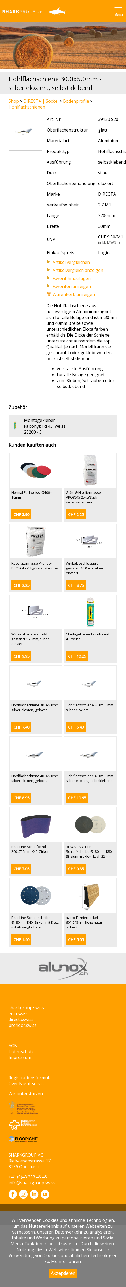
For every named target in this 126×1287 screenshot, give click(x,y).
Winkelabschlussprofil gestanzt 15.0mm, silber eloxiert (30, 639)
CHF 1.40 (21, 939)
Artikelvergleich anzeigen (78, 270)
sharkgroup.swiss (26, 1008)
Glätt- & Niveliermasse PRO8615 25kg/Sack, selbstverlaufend (83, 497)
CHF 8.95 (21, 797)
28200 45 (33, 432)
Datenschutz (21, 1051)
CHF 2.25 (76, 514)
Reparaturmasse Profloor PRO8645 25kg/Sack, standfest (35, 566)
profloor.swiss (23, 1025)
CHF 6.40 (76, 727)
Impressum (20, 1057)
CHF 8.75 (76, 585)
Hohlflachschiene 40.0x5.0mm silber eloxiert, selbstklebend (89, 778)
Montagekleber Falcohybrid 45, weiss (45, 423)
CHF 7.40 (21, 727)
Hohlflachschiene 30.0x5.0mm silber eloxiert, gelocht (35, 707)
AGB (13, 1046)
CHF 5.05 (76, 939)
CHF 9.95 (21, 656)
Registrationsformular (31, 1078)
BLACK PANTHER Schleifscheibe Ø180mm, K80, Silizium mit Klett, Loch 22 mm (89, 851)
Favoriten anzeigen (72, 286)
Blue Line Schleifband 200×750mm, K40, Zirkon (30, 849)
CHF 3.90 (21, 514)
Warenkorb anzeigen (74, 294)
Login (104, 253)
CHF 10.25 (77, 656)
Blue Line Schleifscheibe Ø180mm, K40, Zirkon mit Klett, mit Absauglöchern (35, 922)
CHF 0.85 (76, 868)
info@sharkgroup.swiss (32, 1183)
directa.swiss (21, 1019)
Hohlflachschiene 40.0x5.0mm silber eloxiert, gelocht (35, 778)
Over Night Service (27, 1083)
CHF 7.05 (21, 868)
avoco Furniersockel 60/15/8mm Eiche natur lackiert (84, 922)
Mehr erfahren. (66, 1261)
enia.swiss (18, 1013)
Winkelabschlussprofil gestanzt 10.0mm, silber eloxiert (84, 568)
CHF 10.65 (77, 797)
